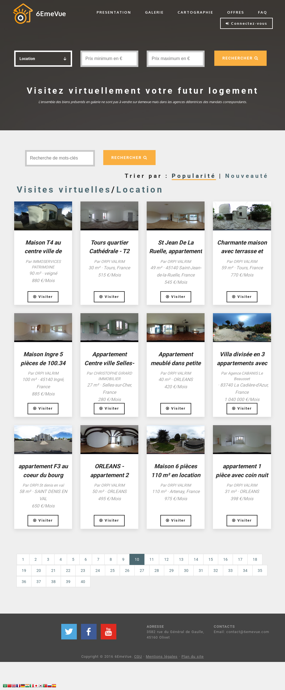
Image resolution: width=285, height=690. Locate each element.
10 (139, 559)
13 (181, 559)
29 (171, 570)
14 (196, 559)
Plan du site (192, 656)
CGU (138, 656)
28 (156, 570)
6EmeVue (51, 13)
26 (127, 570)
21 (53, 570)
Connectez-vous (246, 23)
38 (53, 581)
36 (24, 581)
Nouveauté (247, 176)
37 (38, 581)
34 (245, 570)
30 (186, 570)
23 (83, 570)
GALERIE (154, 12)
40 (83, 581)
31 (201, 570)
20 (38, 570)
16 (225, 559)
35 (260, 570)
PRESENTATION (114, 12)
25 (112, 570)
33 (230, 570)
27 (142, 570)
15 (210, 559)
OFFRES (235, 12)
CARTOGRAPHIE (195, 12)
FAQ (262, 12)
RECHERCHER (240, 58)
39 (68, 581)
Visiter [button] (43, 297)
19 (24, 570)
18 (255, 559)
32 (215, 570)
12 (166, 559)
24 (97, 570)
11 (151, 559)
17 (240, 559)
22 (68, 570)
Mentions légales (162, 656)
